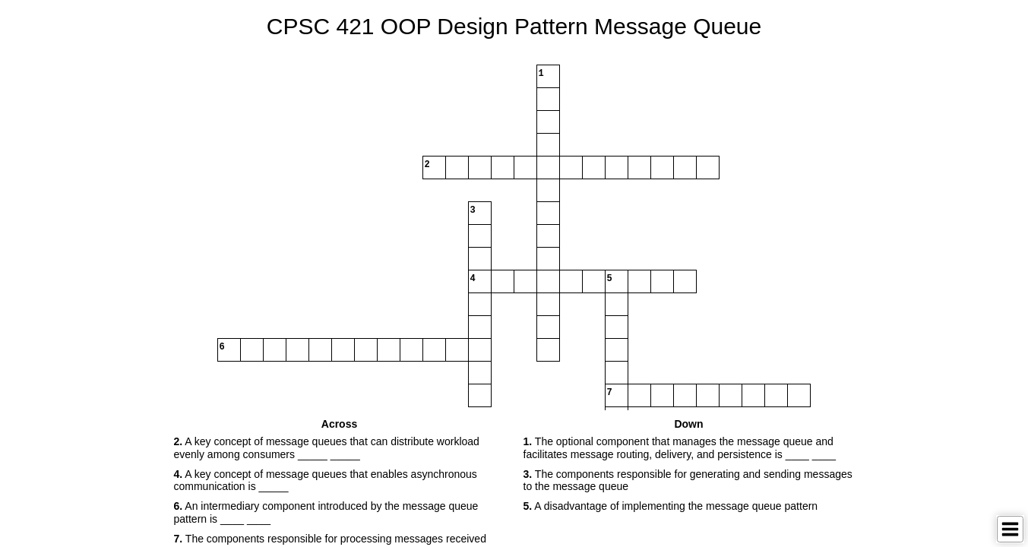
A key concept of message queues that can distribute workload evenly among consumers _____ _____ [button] (326, 447)
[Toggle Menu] (1010, 529)
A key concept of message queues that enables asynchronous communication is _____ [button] (325, 480)
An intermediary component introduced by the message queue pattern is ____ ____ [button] (326, 512)
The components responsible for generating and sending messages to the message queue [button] (687, 480)
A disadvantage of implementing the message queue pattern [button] (670, 506)
